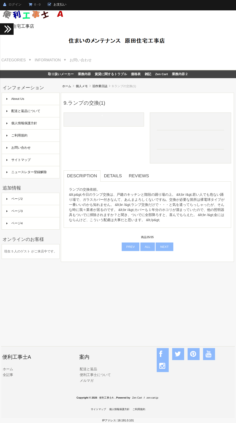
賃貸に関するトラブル (111, 74)
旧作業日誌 (99, 86)
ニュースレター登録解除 (26, 172)
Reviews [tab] (139, 175)
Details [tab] (113, 175)
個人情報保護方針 (21, 123)
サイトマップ (18, 160)
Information (48, 60)
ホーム (66, 86)
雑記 (148, 74)
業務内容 (84, 74)
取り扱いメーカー (61, 74)
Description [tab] (82, 175)
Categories (13, 60)
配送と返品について (23, 111)
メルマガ (87, 380)
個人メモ (82, 86)
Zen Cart (161, 74)
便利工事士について (95, 375)
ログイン (12, 4)
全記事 (8, 375)
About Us (15, 99)
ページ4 (14, 223)
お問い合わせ (81, 60)
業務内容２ (180, 74)
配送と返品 (88, 369)
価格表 (136, 74)
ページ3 (14, 211)
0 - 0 (35, 4)
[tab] (156, 173)
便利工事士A (106, 397)
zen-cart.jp (152, 397)
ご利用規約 (16, 135)
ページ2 (14, 199)
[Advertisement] (147, 299)
